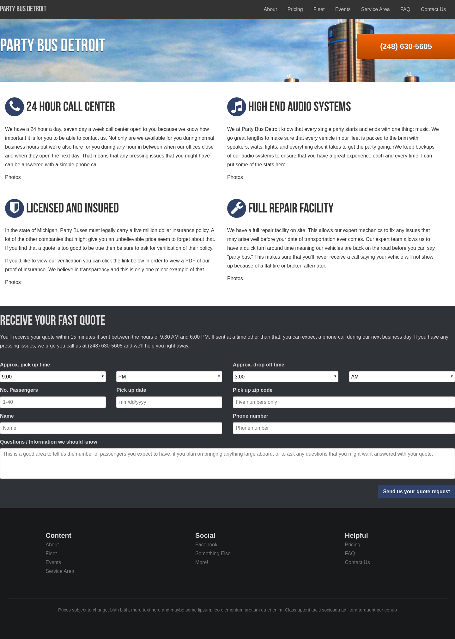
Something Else (213, 553)
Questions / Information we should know (48, 442)
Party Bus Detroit (23, 8)
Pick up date (131, 390)
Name (7, 416)
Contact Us (433, 9)
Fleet (319, 9)
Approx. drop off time (258, 364)
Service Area (375, 9)
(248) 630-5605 (406, 46)
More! (201, 562)
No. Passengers (19, 390)
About (270, 9)
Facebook (206, 544)
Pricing (295, 9)
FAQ (405, 9)
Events (343, 9)
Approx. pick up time (25, 364)
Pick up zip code (252, 390)
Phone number (250, 416)
